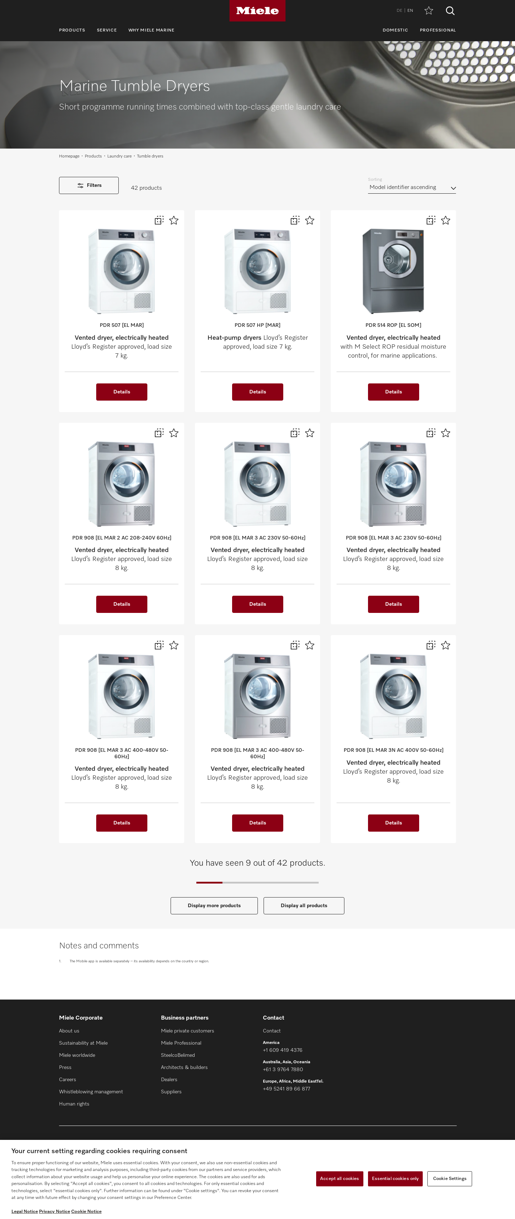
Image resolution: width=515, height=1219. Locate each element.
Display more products (214, 905)
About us (69, 1031)
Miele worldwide (77, 1055)
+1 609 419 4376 (283, 1050)
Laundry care (119, 156)
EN (410, 11)
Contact (272, 1031)
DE (399, 11)
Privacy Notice (54, 1211)
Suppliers (171, 1091)
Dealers (169, 1079)
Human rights (74, 1104)
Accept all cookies (339, 1178)
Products (72, 30)
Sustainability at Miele (83, 1043)
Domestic (395, 30)
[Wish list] (429, 11)
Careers (67, 1079)
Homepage (69, 156)
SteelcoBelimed (178, 1055)
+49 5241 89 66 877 (286, 1089)
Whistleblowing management (91, 1091)
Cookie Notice (86, 1211)
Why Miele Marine (151, 30)
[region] (257, 1179)
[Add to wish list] (173, 220)
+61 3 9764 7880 (283, 1069)
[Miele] (257, 10)
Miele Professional (181, 1043)
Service (107, 30)
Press (65, 1067)
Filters (89, 185)
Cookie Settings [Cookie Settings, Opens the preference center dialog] (450, 1178)
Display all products (304, 905)
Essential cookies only (395, 1178)
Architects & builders (184, 1067)
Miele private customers (187, 1031)
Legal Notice (24, 1211)
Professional (438, 30)
